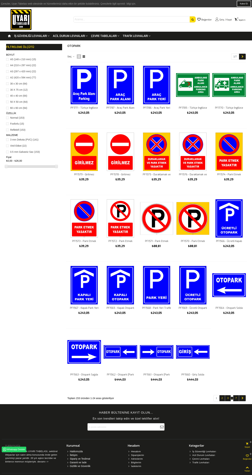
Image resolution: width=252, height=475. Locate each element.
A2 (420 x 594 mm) (23, 77)
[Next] (242, 57)
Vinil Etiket (18, 145)
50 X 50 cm (19, 101)
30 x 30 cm (18, 83)
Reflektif (17, 129)
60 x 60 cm (18, 108)
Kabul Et (244, 3)
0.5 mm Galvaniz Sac (25, 151)
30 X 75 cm (19, 89)
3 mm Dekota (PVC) (24, 139)
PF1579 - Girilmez (84, 174)
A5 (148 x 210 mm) (23, 59)
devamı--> (42, 461)
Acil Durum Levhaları (69, 36)
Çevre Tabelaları (104, 36)
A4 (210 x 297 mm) (23, 65)
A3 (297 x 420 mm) (23, 71)
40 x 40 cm (18, 95)
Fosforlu (17, 123)
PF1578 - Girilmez (120, 174)
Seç (71, 56)
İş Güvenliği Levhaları (30, 36)
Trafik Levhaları (135, 36)
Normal (17, 117)
